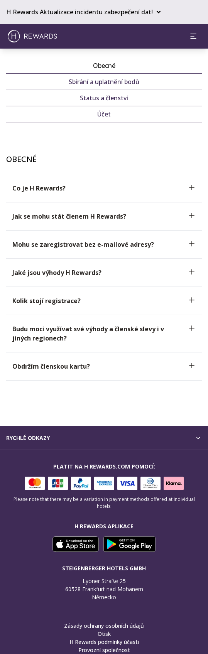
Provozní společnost (104, 650)
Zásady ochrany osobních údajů (104, 625)
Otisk (104, 633)
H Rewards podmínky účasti (104, 642)
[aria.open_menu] (193, 36)
